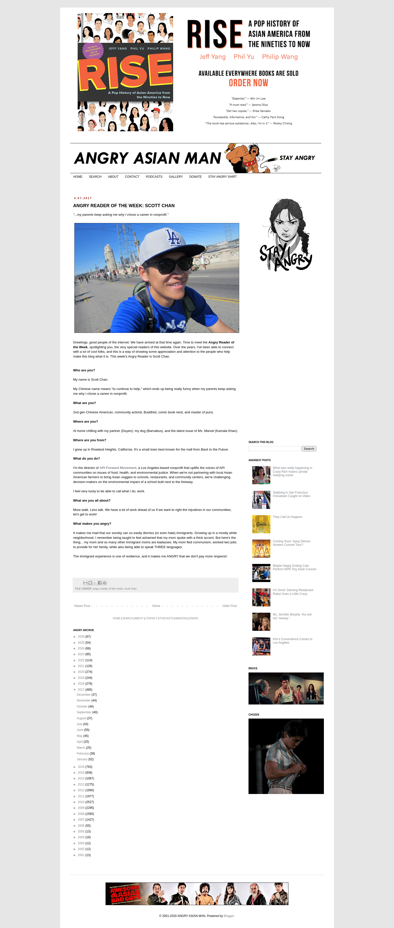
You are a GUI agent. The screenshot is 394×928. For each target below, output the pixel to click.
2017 (81, 689)
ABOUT (113, 177)
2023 (81, 654)
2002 (81, 849)
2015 (81, 772)
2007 (81, 819)
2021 (81, 666)
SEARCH (95, 177)
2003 (81, 843)
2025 (81, 642)
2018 (81, 683)
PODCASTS (154, 177)
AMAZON (180, 618)
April (80, 741)
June (80, 730)
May (80, 736)
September (84, 712)
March (81, 747)
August (82, 718)
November (84, 700)
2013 (81, 784)
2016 (81, 767)
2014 (81, 778)
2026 (81, 636)
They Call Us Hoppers (287, 517)
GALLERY (176, 177)
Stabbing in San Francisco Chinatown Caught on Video (291, 494)
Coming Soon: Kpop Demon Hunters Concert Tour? (291, 543)
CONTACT (132, 177)
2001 (81, 855)
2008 (81, 814)
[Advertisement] (286, 356)
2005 (81, 831)
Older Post (229, 606)
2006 (81, 825)
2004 (81, 837)
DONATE (195, 177)
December (84, 694)
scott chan (130, 588)
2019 (81, 678)
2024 (81, 648)
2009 (81, 808)
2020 (81, 672)
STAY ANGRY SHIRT (222, 177)
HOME (77, 177)
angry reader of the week (108, 588)
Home (156, 606)
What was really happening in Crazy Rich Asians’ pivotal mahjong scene (292, 471)
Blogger (229, 916)
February (83, 753)
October (82, 706)
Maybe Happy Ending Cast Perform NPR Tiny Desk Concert (294, 567)
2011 (81, 796)
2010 (81, 802)
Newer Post (82, 606)
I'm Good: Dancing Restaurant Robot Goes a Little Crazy (293, 591)
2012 (81, 790)
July (80, 724)
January (82, 759)
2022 (81, 660)
